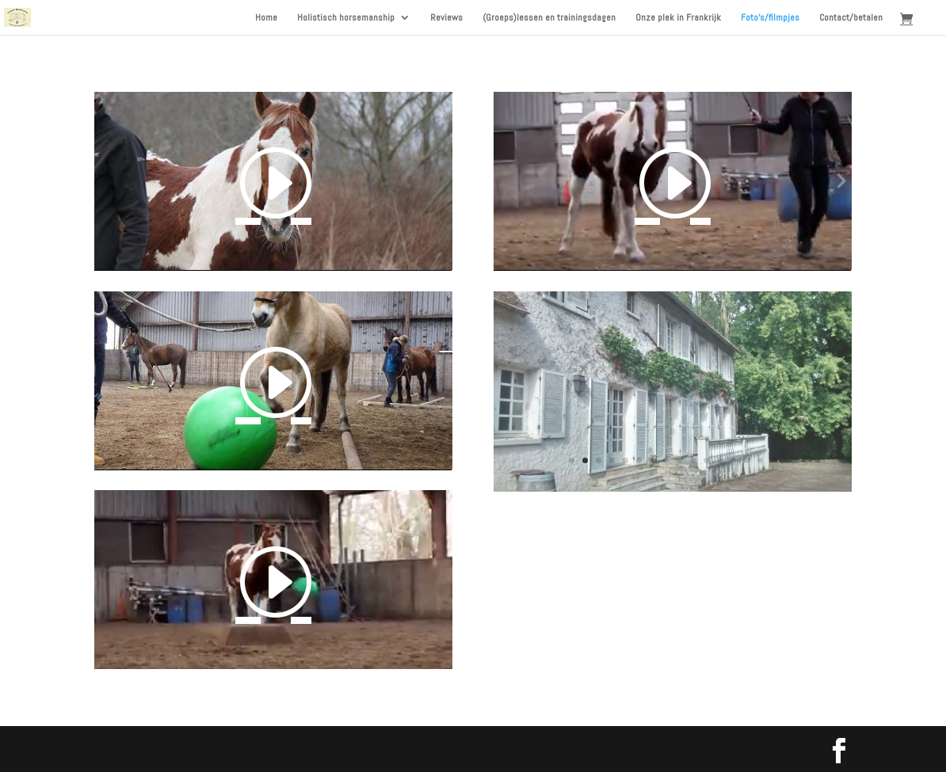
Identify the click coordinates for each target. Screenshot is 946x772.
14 (747, 460)
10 (693, 460)
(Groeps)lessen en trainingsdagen (549, 18)
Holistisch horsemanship (346, 18)
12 (720, 460)
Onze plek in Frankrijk (678, 18)
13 (733, 460)
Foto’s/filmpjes (770, 18)
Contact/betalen (851, 18)
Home (266, 18)
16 (773, 460)
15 (760, 460)
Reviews (446, 18)
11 (706, 460)
